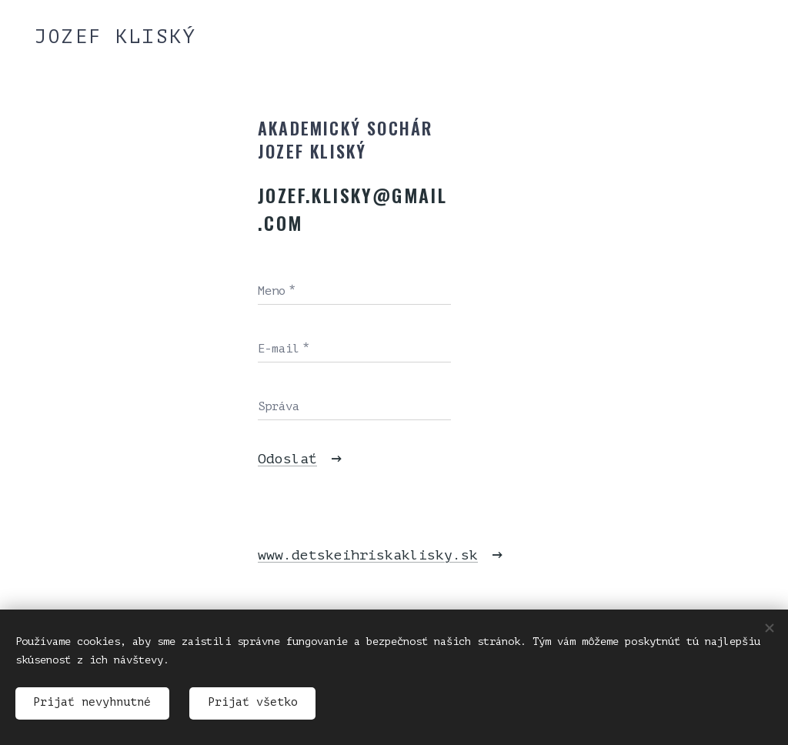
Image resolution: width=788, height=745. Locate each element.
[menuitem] (115, 305)
